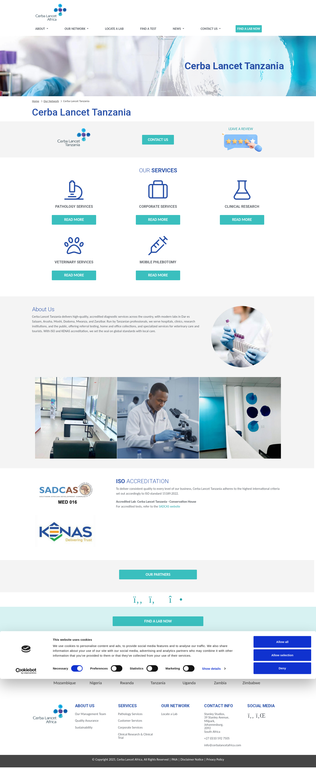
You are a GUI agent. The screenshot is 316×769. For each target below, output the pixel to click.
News (177, 30)
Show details (211, 758)
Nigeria (96, 684)
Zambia (220, 684)
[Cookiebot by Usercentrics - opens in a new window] (26, 761)
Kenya (251, 673)
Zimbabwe (251, 684)
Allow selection (282, 745)
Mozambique (64, 684)
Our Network (75, 30)
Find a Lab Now (248, 30)
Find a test (148, 30)
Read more (74, 221)
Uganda (189, 684)
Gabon (158, 673)
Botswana (64, 673)
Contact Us (209, 30)
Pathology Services (130, 715)
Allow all (282, 732)
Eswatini (96, 673)
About (40, 30)
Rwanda (127, 684)
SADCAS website (169, 508)
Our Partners (158, 576)
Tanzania (158, 684)
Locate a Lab (114, 30)
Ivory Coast (220, 673)
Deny (282, 758)
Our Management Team (90, 715)
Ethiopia (127, 673)
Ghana (189, 673)
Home (35, 102)
